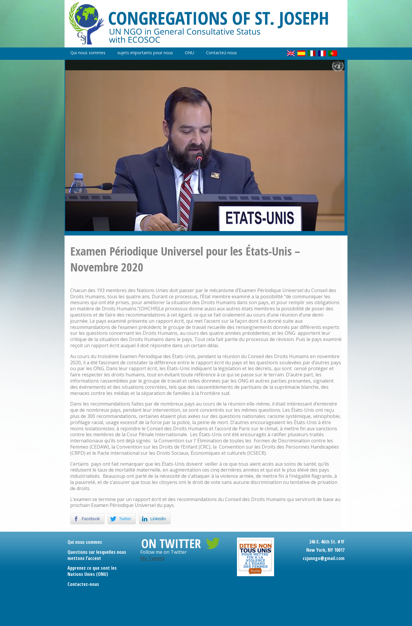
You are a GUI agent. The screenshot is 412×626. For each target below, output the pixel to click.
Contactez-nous (221, 52)
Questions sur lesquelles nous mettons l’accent (96, 555)
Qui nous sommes (88, 52)
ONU (189, 52)
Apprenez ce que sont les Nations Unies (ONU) (92, 571)
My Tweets (152, 558)
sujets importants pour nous (145, 52)
